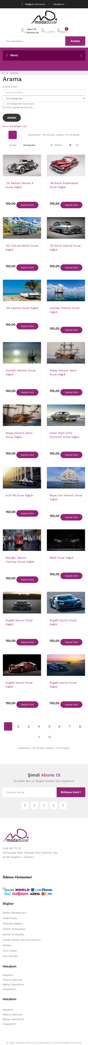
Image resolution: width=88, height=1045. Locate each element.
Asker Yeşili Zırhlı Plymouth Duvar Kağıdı (64, 435)
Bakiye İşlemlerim (13, 984)
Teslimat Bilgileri (13, 923)
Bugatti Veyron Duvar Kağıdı (19, 622)
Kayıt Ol (31, 29)
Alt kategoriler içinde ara (18, 103)
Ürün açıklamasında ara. (18, 107)
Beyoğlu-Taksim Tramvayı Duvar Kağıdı (20, 559)
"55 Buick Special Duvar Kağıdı (65, 247)
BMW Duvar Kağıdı (61, 557)
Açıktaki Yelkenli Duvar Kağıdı (65, 310)
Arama (14, 72)
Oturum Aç (32, 32)
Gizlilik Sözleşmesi (14, 928)
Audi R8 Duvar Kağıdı (19, 495)
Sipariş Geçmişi (12, 979)
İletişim (7, 945)
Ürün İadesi (10, 950)
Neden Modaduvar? (15, 912)
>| (49, 737)
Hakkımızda (10, 918)
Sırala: (13, 145)
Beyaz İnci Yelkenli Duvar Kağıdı (66, 497)
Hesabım (8, 975)
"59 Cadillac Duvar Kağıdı (22, 308)
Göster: (58, 145)
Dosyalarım (9, 989)
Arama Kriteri (10, 86)
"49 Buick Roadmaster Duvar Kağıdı (64, 185)
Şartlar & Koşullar (13, 934)
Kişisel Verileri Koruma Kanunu (22, 939)
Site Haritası (10, 956)
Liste (22, 135)
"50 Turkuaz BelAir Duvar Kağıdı (22, 247)
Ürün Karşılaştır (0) (15, 126)
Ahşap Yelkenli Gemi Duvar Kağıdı (63, 372)
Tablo (12, 135)
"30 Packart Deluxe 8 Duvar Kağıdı (19, 185)
